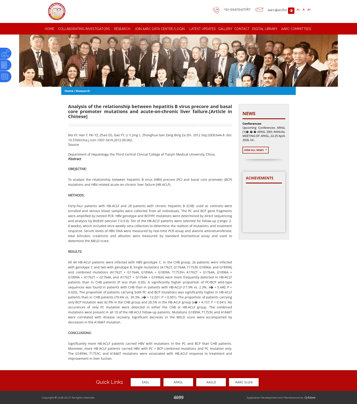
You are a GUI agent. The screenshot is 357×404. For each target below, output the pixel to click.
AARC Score (244, 382)
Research (83, 91)
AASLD (211, 382)
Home (69, 91)
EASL (145, 382)
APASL (178, 382)
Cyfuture (309, 397)
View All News (255, 150)
